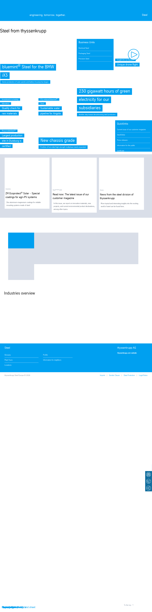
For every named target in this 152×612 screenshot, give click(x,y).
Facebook (126, 359)
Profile (45, 355)
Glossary (8, 355)
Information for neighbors (52, 360)
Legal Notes (143, 375)
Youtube (132, 359)
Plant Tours (9, 360)
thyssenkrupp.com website (127, 353)
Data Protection (129, 375)
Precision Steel (84, 59)
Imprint (102, 375)
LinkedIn (139, 359)
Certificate (120, 151)
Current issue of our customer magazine (131, 129)
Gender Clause (114, 375)
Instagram (119, 359)
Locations (8, 365)
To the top (127, 605)
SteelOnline (121, 135)
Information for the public (126, 145)
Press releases (122, 140)
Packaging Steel (84, 53)
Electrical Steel (84, 48)
